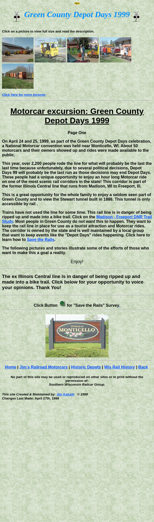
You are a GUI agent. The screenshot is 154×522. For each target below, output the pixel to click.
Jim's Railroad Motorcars (43, 367)
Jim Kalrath (65, 394)
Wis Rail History (119, 367)
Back (143, 367)
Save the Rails (41, 239)
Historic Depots (86, 367)
